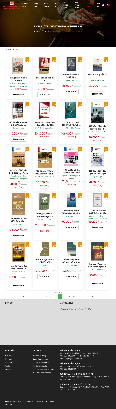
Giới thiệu (9, 356)
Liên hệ (8, 369)
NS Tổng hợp (65, 5)
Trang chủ (40, 31)
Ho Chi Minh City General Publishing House (30, 402)
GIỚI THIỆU (46, 5)
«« (23, 296)
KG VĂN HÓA (77, 5)
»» (92, 296)
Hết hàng (44, 136)
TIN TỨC (56, 5)
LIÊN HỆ (98, 5)
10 (74, 296)
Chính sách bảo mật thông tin (43, 369)
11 (78, 296)
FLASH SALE (89, 5)
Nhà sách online (11, 363)
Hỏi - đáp (8, 359)
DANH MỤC (36, 5)
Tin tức (8, 366)
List (8, 50)
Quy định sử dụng (39, 356)
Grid (15, 50)
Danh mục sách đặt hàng (42, 373)
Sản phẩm (51, 31)
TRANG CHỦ (25, 5)
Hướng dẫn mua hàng (41, 359)
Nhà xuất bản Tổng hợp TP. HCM (75, 309)
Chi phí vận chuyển (40, 366)
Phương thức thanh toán (41, 363)
